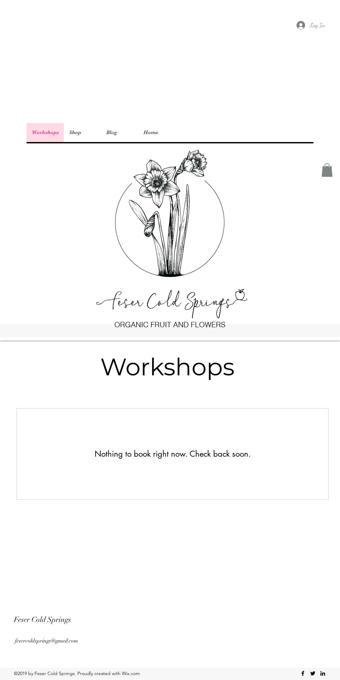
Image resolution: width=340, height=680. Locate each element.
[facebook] (302, 673)
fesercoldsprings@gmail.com (46, 641)
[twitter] (312, 673)
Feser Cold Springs (42, 619)
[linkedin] (322, 673)
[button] (327, 170)
